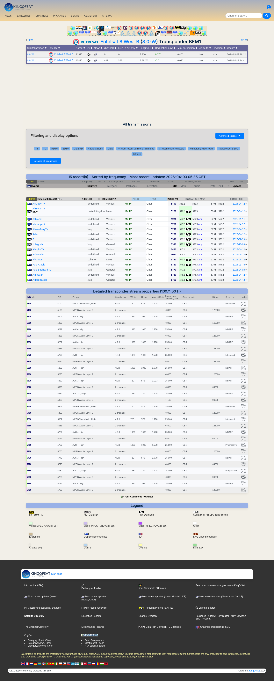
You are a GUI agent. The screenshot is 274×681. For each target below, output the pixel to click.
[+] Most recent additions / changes (136, 148)
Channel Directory (148, 616)
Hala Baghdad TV (41, 269)
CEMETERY (90, 15)
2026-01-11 (239, 219)
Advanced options (229, 136)
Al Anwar (37, 259)
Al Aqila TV (38, 249)
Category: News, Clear (39, 643)
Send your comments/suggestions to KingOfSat (220, 585)
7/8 (176, 199)
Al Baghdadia (39, 279)
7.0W (30, 40)
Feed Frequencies (94, 640)
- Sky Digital (222, 616)
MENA (112, 199)
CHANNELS (41, 15)
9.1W (244, 40)
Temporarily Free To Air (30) (156, 607)
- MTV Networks (237, 616)
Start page (41, 574)
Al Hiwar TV (38, 208)
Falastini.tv (38, 254)
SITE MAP (107, 15)
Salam (35, 234)
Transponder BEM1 (228, 148)
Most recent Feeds (94, 643)
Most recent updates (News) (40, 596)
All (37, 148)
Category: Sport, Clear (39, 640)
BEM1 (105, 199)
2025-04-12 (239, 203)
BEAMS (75, 15)
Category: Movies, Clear (40, 645)
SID (175, 186)
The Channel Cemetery (36, 627)
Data (110, 148)
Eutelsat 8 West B (119, 41)
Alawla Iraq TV (40, 229)
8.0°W (149, 41)
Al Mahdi (37, 219)
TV (44, 148)
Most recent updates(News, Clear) (93, 598)
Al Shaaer (37, 274)
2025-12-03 (239, 244)
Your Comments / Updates (138, 496)
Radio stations (95, 148)
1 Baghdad (38, 244)
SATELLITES (23, 15)
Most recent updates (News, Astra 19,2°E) (219, 596)
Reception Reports (91, 616)
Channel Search (205, 607)
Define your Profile (91, 587)
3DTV (66, 148)
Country (92, 186)
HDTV (54, 148)
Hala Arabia (38, 264)
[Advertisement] (137, 93)
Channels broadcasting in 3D (213, 627)
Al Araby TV (38, 203)
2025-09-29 (239, 239)
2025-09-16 (239, 264)
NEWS (8, 15)
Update (237, 186)
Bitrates (137, 154)
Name (35, 186)
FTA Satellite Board (95, 645)
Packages (201, 616)
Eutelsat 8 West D (63, 54)
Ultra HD (78, 148)
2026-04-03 (239, 269)
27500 (171, 199)
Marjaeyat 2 (38, 224)
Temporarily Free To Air (201, 148)
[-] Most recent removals (171, 148)
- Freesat (205, 618)
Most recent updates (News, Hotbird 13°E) (162, 596)
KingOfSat (254, 670)
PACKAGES (59, 15)
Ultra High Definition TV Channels (160, 627)
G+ (34, 239)
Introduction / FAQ (33, 585)
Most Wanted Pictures (92, 627)
